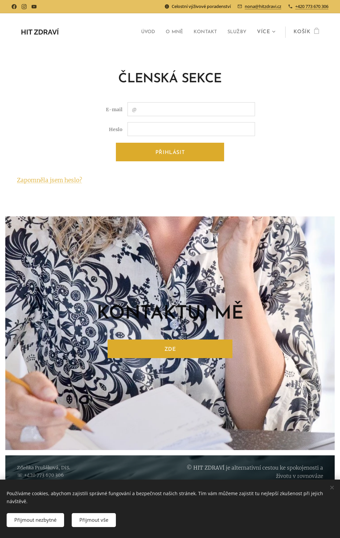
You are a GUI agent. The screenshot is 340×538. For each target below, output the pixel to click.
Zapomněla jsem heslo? (49, 180)
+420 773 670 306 (311, 6)
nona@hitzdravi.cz (263, 6)
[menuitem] (141, 32)
